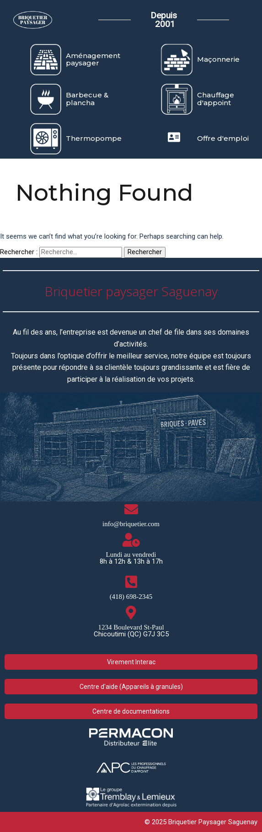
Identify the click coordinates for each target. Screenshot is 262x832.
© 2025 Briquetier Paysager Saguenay (200, 822)
